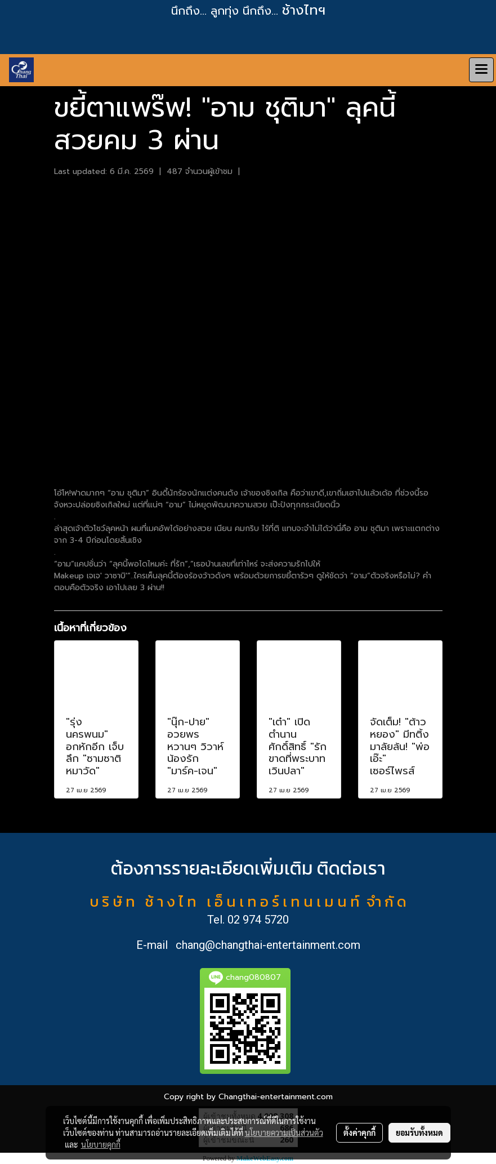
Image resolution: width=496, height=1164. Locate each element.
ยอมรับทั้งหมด (419, 1132)
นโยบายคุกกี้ (100, 1144)
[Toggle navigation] (481, 69)
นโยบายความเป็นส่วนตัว (284, 1132)
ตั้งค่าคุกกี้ (359, 1132)
